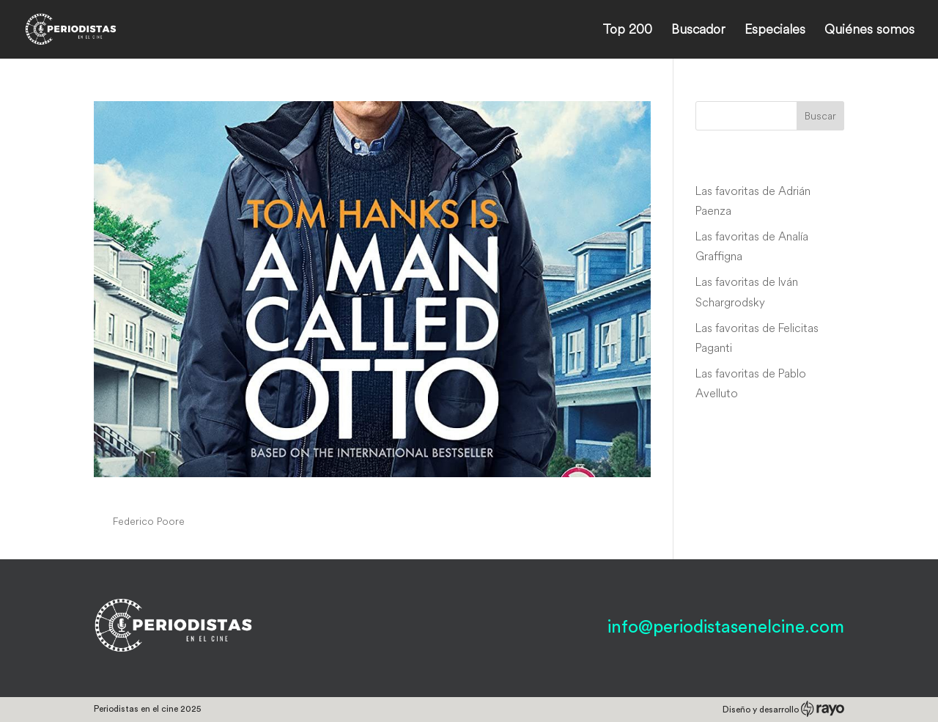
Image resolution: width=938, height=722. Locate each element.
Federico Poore (149, 521)
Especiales (775, 30)
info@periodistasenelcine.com (726, 627)
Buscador (698, 30)
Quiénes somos (869, 30)
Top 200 (627, 30)
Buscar (820, 115)
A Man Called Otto (180, 493)
